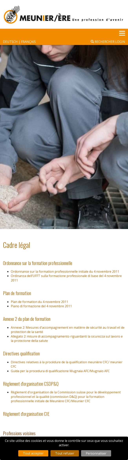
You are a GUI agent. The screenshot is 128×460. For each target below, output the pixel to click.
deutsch (10, 42)
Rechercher (102, 42)
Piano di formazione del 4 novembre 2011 (41, 306)
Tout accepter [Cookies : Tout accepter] (33, 453)
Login (120, 42)
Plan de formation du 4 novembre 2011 (39, 302)
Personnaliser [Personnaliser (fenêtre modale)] (96, 453)
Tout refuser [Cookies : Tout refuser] (64, 453)
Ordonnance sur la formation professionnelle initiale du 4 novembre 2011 (65, 271)
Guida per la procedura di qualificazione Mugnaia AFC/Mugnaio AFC (60, 371)
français (28, 42)
